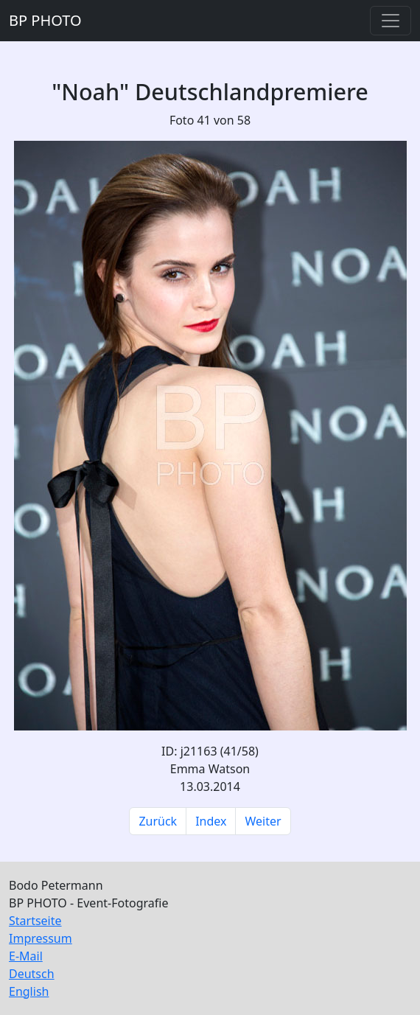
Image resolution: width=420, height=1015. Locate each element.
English (29, 991)
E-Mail (26, 956)
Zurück (158, 821)
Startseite (35, 921)
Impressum (40, 938)
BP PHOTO (45, 20)
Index (210, 821)
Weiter (263, 821)
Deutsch (32, 974)
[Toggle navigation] (390, 20)
